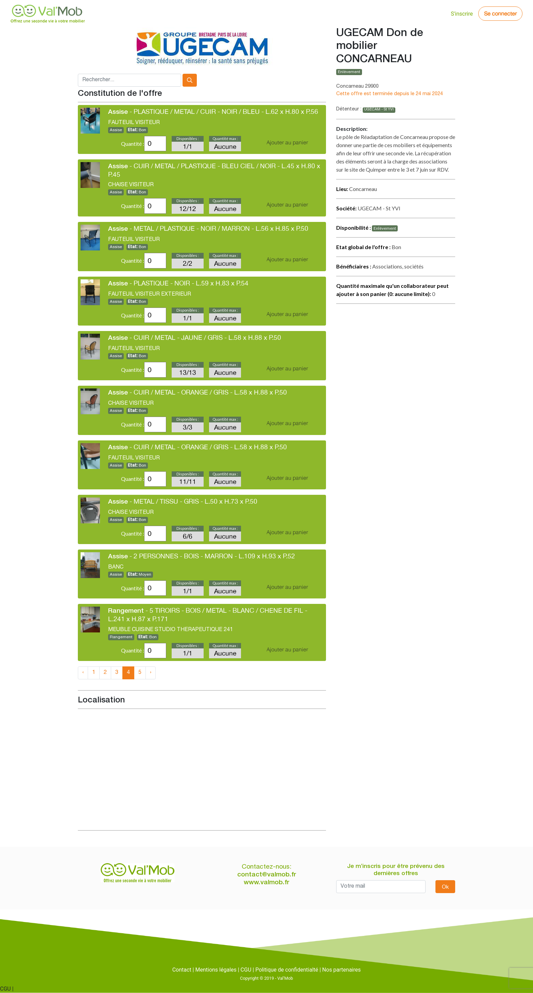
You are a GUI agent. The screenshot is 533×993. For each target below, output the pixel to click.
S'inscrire (462, 14)
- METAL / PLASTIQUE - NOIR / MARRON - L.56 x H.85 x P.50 (208, 228)
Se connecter (500, 14)
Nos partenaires (341, 969)
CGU (246, 969)
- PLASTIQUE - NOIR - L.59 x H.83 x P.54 (178, 283)
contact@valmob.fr (266, 875)
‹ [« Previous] (83, 673)
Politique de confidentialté (286, 969)
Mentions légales (215, 969)
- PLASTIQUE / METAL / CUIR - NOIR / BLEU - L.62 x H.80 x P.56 (213, 111)
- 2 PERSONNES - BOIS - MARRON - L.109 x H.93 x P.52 (201, 556)
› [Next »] (150, 673)
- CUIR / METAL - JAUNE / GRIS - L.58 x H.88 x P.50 (194, 337)
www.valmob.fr (266, 882)
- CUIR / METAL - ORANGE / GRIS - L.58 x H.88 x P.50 (197, 392)
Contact (181, 969)
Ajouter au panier (287, 142)
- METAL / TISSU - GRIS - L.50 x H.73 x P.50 (182, 501)
